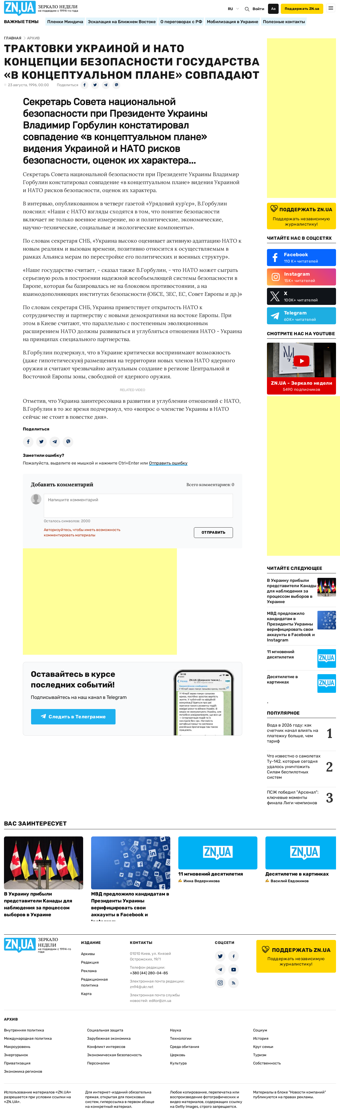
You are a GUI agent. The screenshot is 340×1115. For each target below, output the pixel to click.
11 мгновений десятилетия (280, 654)
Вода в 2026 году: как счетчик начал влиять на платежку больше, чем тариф (292, 733)
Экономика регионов (23, 1071)
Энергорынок (16, 1055)
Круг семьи (263, 1046)
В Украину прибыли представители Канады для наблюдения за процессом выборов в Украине (291, 591)
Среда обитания (184, 1046)
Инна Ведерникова (202, 881)
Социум (260, 1030)
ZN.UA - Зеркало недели (301, 383)
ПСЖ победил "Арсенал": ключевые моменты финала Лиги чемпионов (292, 797)
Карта (86, 994)
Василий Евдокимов (290, 881)
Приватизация (17, 1063)
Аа (273, 9)
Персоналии (98, 1063)
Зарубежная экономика (109, 1038)
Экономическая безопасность (114, 1055)
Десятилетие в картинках (282, 679)
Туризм (259, 1055)
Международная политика (28, 1038)
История (261, 1038)
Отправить (214, 532)
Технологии (181, 1038)
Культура (178, 1063)
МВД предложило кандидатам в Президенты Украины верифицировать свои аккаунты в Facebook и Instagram (291, 627)
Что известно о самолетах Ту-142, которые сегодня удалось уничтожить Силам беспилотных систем (294, 766)
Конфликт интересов (106, 1046)
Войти (258, 9)
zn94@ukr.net (141, 987)
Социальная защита (105, 1030)
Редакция (90, 962)
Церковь (177, 1055)
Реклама (89, 971)
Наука (175, 1030)
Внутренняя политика (24, 1030)
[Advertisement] (100, 601)
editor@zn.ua (160, 1000)
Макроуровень (17, 1046)
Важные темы (21, 22)
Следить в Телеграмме (73, 717)
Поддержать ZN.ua (302, 9)
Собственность (267, 1063)
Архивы (88, 954)
